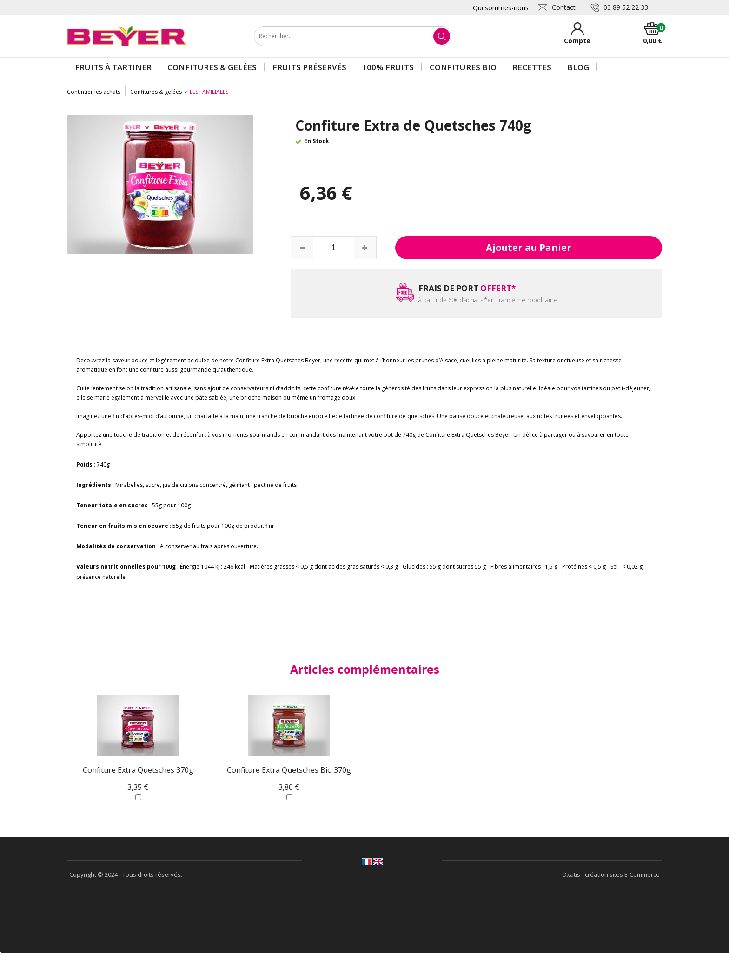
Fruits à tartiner (113, 67)
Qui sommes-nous (501, 7)
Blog (578, 67)
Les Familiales (209, 92)
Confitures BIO (463, 67)
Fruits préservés (309, 67)
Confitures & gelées (212, 67)
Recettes (531, 67)
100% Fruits (388, 67)
